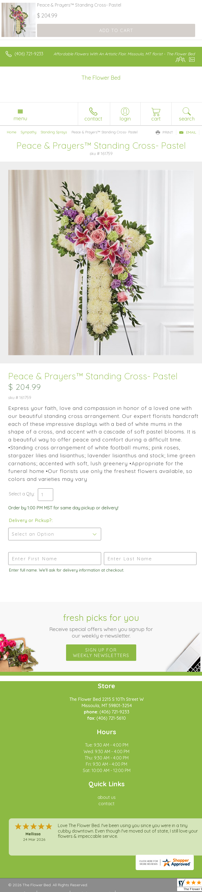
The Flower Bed (101, 77)
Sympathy (28, 132)
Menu (20, 118)
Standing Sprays (54, 132)
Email (187, 132)
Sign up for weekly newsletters (101, 652)
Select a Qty (21, 494)
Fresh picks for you (101, 625)
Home (11, 132)
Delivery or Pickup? (30, 520)
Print (164, 132)
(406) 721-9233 (29, 53)
